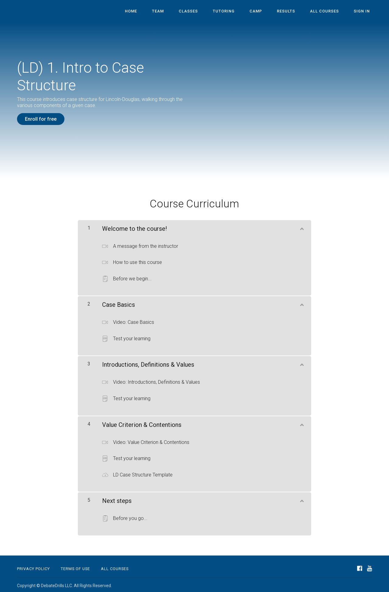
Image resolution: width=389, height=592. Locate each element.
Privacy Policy (33, 567)
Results (296, 11)
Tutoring (242, 11)
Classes (210, 11)
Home (161, 11)
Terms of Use (75, 567)
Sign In (364, 11)
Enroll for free (41, 119)
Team (184, 11)
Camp (269, 11)
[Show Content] (301, 225)
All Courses (330, 11)
